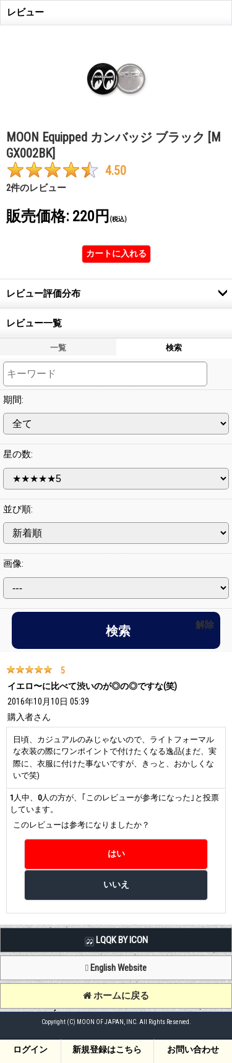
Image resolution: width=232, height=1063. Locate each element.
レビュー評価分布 (43, 293)
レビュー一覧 (34, 323)
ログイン (30, 1049)
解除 (204, 624)
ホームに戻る (116, 995)
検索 (174, 347)
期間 (13, 399)
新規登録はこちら (107, 1049)
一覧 (58, 347)
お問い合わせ (193, 1049)
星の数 (18, 454)
